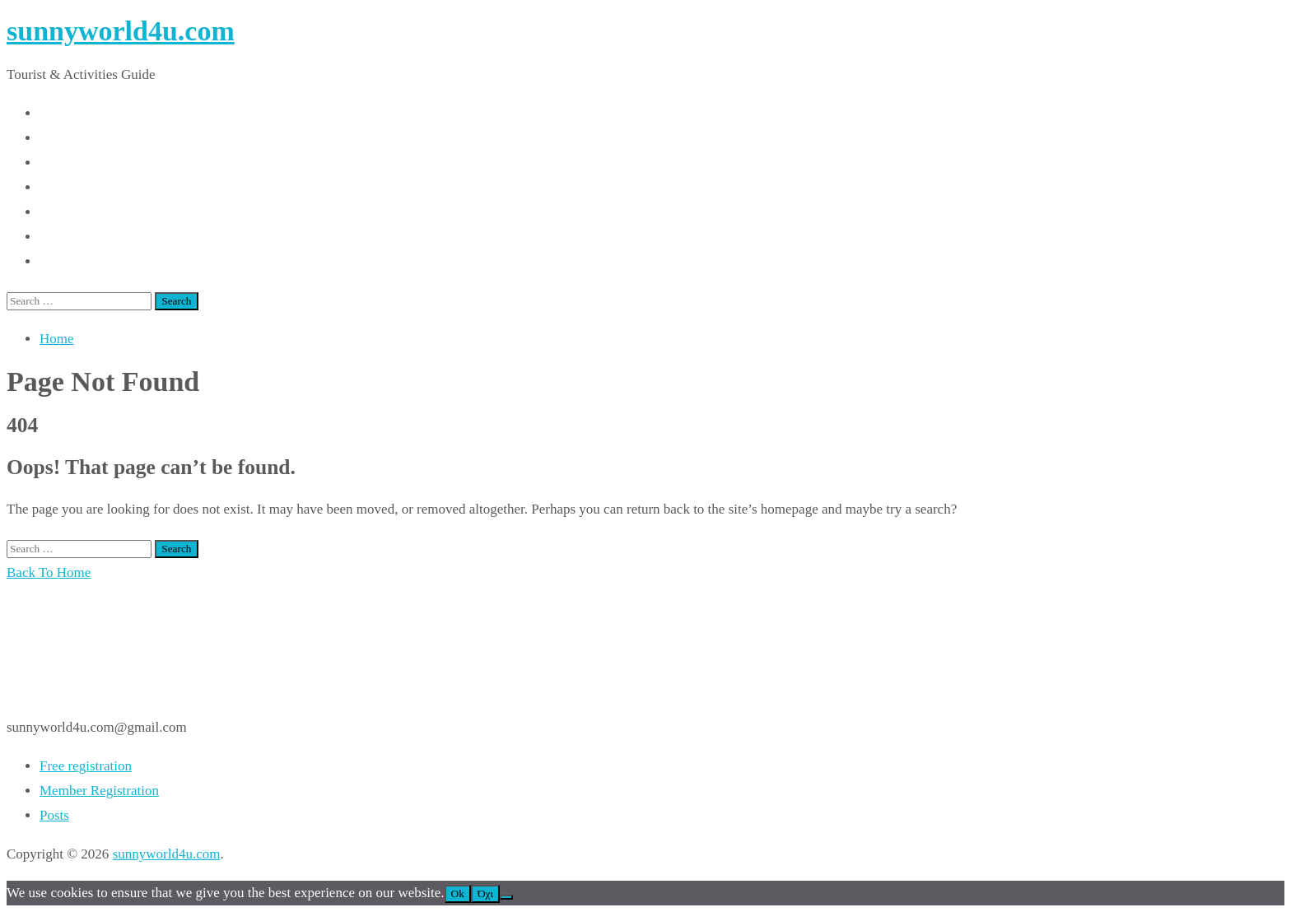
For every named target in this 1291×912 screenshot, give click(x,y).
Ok (457, 893)
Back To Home (49, 572)
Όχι (485, 893)
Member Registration (99, 790)
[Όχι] (506, 897)
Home (57, 339)
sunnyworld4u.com (121, 31)
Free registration (86, 766)
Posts (54, 815)
